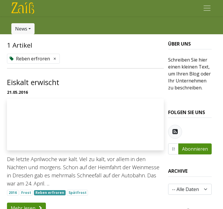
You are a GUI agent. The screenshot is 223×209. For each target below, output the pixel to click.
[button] (23, 28)
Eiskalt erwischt (33, 82)
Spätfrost (78, 192)
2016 (13, 192)
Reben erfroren (49, 192)
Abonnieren (195, 149)
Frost (26, 192)
